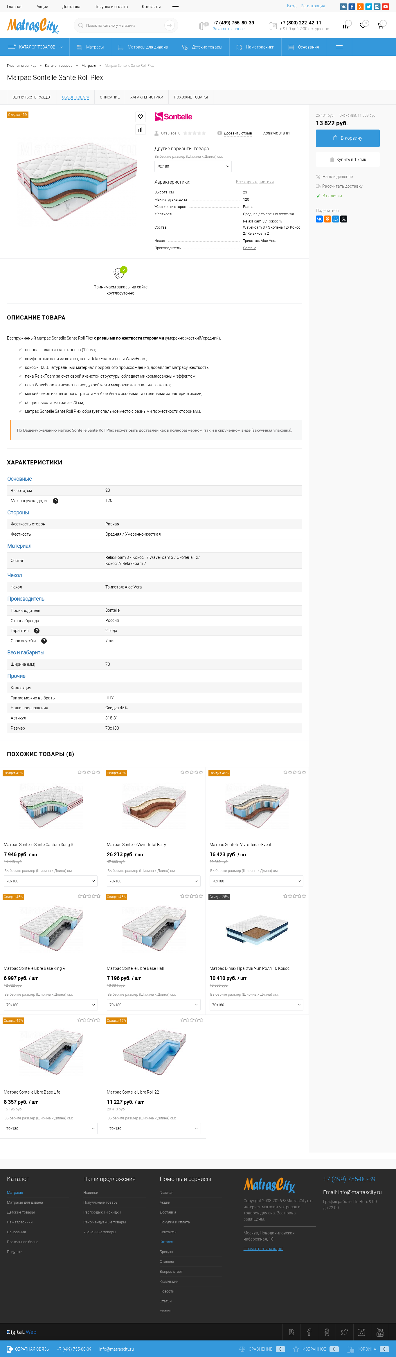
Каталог (166, 1242)
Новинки (90, 1192)
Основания (16, 1232)
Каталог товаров (36, 47)
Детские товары (21, 1212)
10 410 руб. (257, 981)
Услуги (165, 1311)
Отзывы (167, 1261)
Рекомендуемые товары (104, 1222)
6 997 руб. (51, 981)
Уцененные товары (99, 1232)
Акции (42, 6)
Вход (291, 5)
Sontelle (249, 248)
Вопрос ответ (171, 1271)
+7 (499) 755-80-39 (74, 1349)
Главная (15, 6)
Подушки (14, 1252)
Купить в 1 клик (348, 159)
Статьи (166, 1301)
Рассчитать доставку (339, 186)
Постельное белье (22, 1242)
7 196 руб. (154, 981)
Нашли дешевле (334, 176)
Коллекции (169, 1281)
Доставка (71, 6)
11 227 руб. (154, 1105)
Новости (167, 1291)
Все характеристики (255, 182)
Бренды (166, 1252)
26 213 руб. (154, 857)
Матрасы (15, 1192)
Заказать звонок (229, 28)
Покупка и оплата (111, 6)
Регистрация (313, 5)
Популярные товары (100, 1202)
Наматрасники (20, 1222)
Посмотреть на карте (263, 1248)
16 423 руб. (257, 857)
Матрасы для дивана (25, 1202)
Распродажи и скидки (102, 1212)
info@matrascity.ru (360, 1192)
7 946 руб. (51, 857)
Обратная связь (28, 1349)
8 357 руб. (51, 1105)
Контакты (151, 6)
